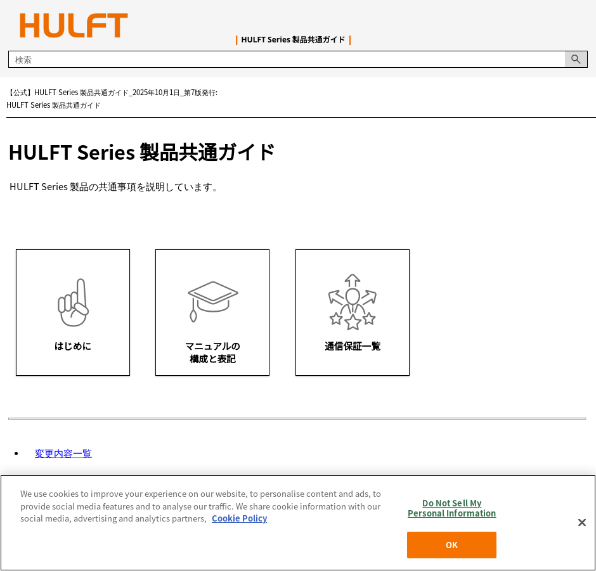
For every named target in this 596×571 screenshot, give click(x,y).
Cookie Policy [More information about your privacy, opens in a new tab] (239, 518)
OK (452, 545)
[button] (576, 59)
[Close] (582, 523)
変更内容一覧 (63, 452)
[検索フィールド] (297, 59)
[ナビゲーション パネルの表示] (581, 25)
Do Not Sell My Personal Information (452, 508)
